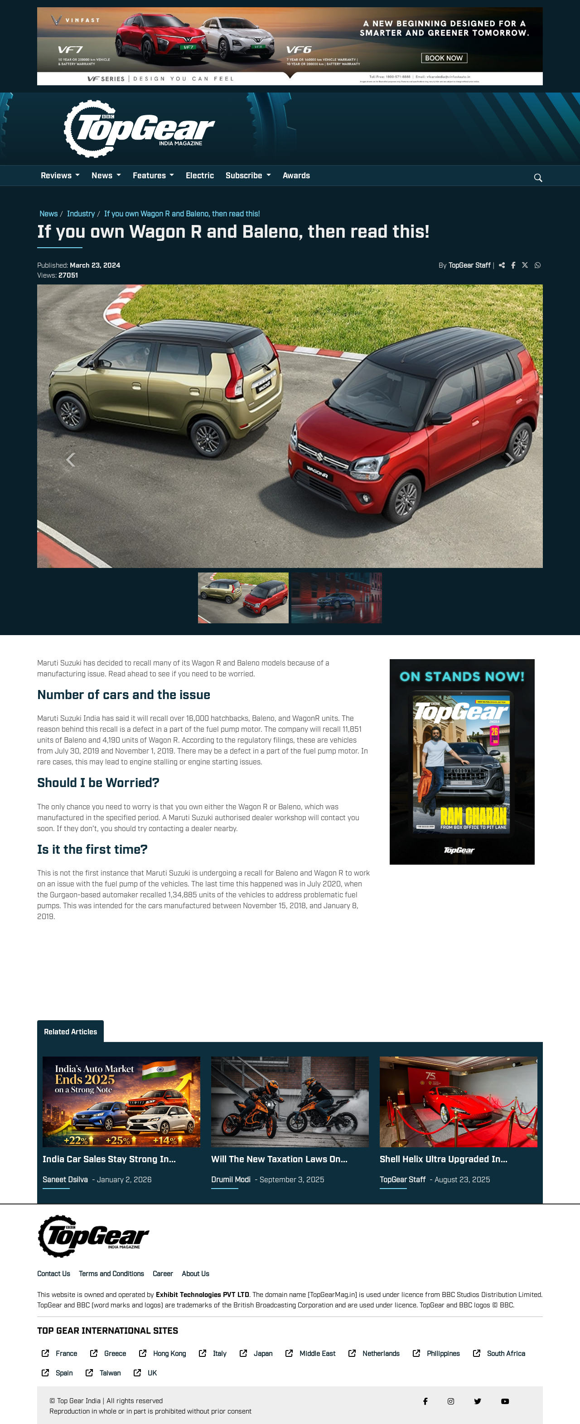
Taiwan (103, 1372)
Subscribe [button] (245, 175)
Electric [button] (200, 175)
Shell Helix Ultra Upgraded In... (444, 1158)
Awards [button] (296, 175)
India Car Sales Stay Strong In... (109, 1158)
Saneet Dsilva (65, 1179)
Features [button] (150, 175)
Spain (57, 1372)
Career (163, 1273)
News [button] (103, 175)
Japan (256, 1353)
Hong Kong (162, 1353)
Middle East (310, 1353)
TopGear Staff (470, 264)
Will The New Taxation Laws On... (279, 1158)
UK (145, 1372)
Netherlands (374, 1353)
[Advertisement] (462, 932)
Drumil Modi (231, 1179)
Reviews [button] (57, 175)
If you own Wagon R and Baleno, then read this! (182, 213)
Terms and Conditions (111, 1273)
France (59, 1353)
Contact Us (53, 1273)
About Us (195, 1273)
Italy (213, 1353)
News (48, 213)
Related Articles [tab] (70, 1031)
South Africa (499, 1353)
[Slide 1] (243, 598)
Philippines (436, 1353)
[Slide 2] (336, 598)
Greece (108, 1353)
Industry (81, 213)
